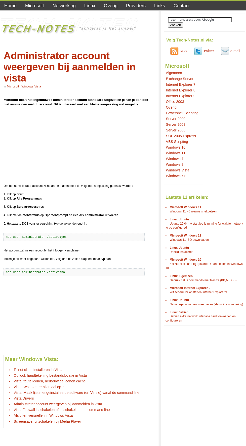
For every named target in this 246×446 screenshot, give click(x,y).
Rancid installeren (181, 252)
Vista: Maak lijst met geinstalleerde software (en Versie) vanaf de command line (76, 393)
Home (10, 5)
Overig (111, 5)
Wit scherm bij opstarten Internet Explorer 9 (198, 292)
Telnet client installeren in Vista (38, 370)
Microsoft (34, 5)
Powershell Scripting (182, 113)
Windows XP (176, 176)
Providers (136, 5)
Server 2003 (175, 124)
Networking (64, 5)
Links (159, 5)
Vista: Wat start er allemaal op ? (39, 387)
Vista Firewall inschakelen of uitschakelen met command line (62, 410)
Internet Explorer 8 (180, 90)
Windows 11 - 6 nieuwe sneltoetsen (193, 211)
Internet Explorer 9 (180, 96)
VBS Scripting (177, 142)
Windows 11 (175, 153)
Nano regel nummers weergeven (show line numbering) (206, 304)
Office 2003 (175, 102)
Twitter (203, 51)
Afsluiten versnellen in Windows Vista (43, 415)
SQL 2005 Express (181, 136)
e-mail (230, 51)
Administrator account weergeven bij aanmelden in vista (58, 404)
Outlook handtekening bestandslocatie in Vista (50, 375)
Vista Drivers (24, 398)
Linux (89, 5)
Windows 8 (174, 164)
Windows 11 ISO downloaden (189, 240)
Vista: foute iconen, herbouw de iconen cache (50, 381)
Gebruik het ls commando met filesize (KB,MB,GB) (203, 280)
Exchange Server (179, 79)
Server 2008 (175, 130)
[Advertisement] (78, 146)
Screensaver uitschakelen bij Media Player (47, 421)
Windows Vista (31, 86)
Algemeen (174, 73)
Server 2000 (175, 119)
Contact (181, 5)
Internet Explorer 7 (180, 84)
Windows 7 (174, 159)
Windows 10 (175, 147)
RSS (178, 51)
